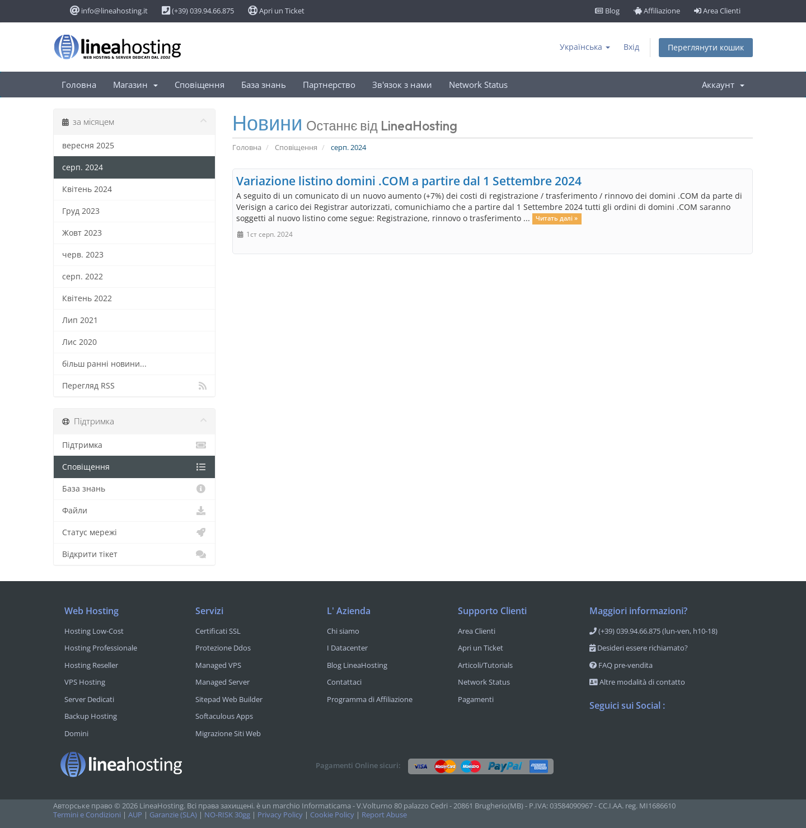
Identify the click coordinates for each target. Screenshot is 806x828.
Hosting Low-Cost (94, 631)
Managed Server (222, 682)
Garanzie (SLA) (173, 815)
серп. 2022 (82, 276)
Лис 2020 (79, 341)
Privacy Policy (280, 815)
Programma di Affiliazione (370, 699)
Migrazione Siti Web (228, 733)
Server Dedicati (89, 699)
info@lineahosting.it (109, 11)
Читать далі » (557, 219)
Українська (585, 46)
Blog (607, 11)
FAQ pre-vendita (621, 665)
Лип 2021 (80, 320)
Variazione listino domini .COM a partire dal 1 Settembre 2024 (409, 181)
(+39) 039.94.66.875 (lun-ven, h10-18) (653, 631)
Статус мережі (134, 532)
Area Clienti (717, 11)
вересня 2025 (88, 145)
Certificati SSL (218, 631)
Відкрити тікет (134, 554)
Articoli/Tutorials (485, 665)
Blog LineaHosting (357, 665)
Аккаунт (723, 84)
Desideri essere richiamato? (638, 648)
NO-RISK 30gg (227, 815)
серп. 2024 (82, 167)
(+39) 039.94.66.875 (198, 11)
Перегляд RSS (134, 385)
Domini (76, 733)
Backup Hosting (90, 716)
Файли (134, 510)
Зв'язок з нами (402, 84)
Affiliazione (657, 11)
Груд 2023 (81, 210)
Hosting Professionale (100, 648)
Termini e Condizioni (87, 815)
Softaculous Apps (224, 716)
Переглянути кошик (706, 47)
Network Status (478, 84)
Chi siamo (343, 631)
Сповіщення (199, 84)
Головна (79, 84)
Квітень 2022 (87, 298)
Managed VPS (218, 665)
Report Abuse (384, 815)
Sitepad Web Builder (229, 699)
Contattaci (344, 682)
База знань (263, 84)
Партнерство (329, 84)
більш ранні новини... (104, 363)
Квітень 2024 (87, 189)
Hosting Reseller (91, 665)
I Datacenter (347, 648)
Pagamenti (476, 699)
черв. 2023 (83, 254)
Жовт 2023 (82, 232)
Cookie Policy (332, 815)
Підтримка (134, 445)
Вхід (631, 46)
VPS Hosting (84, 682)
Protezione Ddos (223, 648)
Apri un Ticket (276, 11)
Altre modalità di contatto (637, 682)
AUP (135, 815)
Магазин (135, 84)
